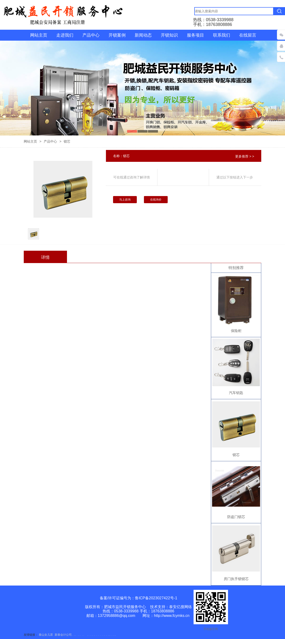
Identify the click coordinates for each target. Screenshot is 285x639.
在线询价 (156, 199)
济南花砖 (111, 635)
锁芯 (236, 455)
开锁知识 (169, 35)
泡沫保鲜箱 (104, 635)
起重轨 (83, 635)
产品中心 (91, 35)
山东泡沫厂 (96, 635)
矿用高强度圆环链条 (75, 635)
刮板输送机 (113, 635)
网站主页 (38, 35)
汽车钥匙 (236, 393)
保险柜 (236, 331)
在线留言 (247, 35)
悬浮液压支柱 (72, 635)
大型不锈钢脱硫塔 (109, 635)
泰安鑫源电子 (92, 635)
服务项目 (195, 35)
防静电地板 (78, 635)
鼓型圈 (82, 635)
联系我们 (221, 35)
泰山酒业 (80, 635)
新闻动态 (143, 35)
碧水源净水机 (106, 635)
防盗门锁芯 (236, 517)
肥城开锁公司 (88, 635)
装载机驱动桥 (115, 635)
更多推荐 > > (244, 156)
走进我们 (64, 35)
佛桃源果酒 (94, 635)
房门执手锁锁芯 (236, 579)
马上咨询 (125, 199)
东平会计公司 (90, 635)
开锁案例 (117, 35)
